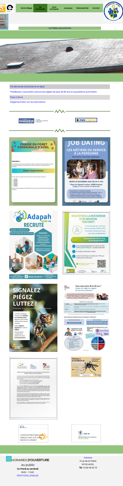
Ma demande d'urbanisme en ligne (27, 87)
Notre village (26, 8)
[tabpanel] (59, 94)
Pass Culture (16, 97)
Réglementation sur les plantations (27, 102)
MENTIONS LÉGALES (27, 476)
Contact (96, 8)
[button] (86, 284)
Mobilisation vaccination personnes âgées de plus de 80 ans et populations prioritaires (53, 92)
